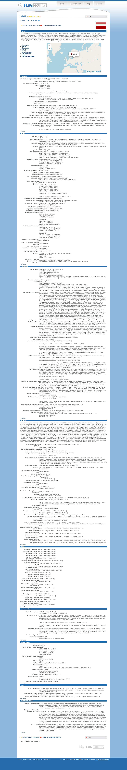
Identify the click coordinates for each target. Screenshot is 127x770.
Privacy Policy (35, 759)
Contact (20, 759)
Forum (99, 4)
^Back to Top (23, 131)
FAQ (88, 4)
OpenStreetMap (96, 71)
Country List (75, 4)
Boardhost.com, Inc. (45, 759)
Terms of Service (27, 759)
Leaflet (88, 71)
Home (62, 4)
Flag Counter (32, 5)
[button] (78, 53)
